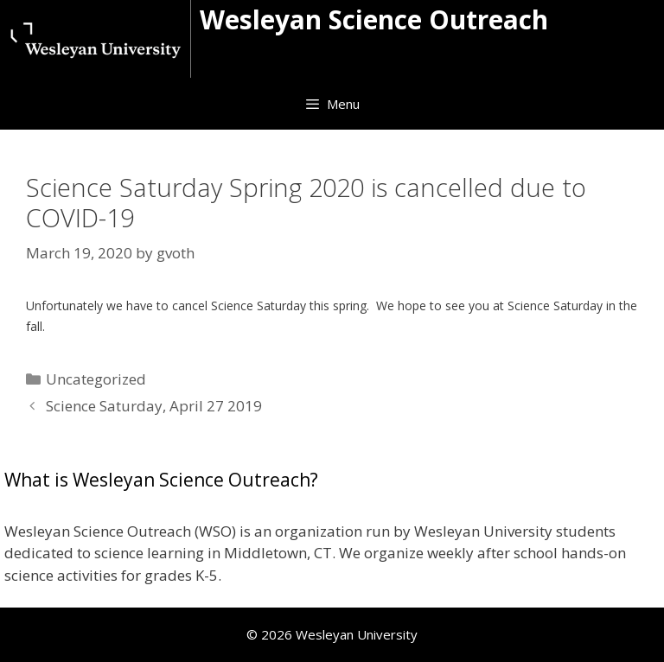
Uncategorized (96, 379)
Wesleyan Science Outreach (374, 19)
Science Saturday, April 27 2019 (154, 406)
